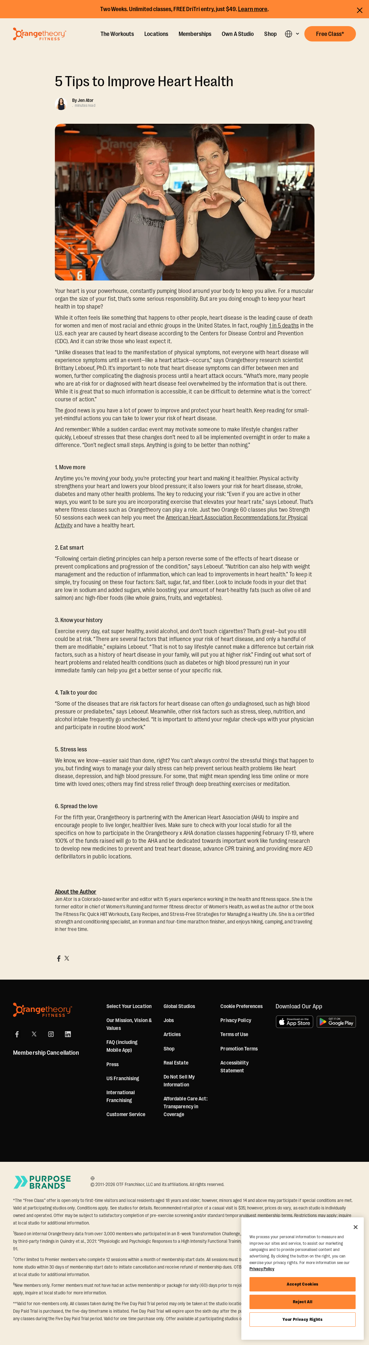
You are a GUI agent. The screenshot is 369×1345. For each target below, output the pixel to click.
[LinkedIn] (68, 1034)
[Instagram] (51, 1034)
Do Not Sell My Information (179, 1081)
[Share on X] (67, 958)
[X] (34, 1034)
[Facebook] (17, 1034)
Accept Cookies (302, 1284)
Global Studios (179, 1006)
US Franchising (122, 1078)
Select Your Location (129, 1006)
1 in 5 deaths (284, 325)
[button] (291, 34)
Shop (270, 34)
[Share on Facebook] (59, 958)
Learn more (253, 9)
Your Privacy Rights (302, 1319)
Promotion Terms (239, 1049)
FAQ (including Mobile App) (121, 1046)
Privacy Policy (235, 1020)
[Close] (355, 1227)
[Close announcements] (359, 9)
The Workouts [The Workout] (117, 34)
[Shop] (169, 1049)
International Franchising (120, 1096)
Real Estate (176, 1063)
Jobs (169, 1020)
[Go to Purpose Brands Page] (42, 1182)
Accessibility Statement (234, 1067)
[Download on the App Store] (294, 1022)
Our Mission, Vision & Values (129, 1024)
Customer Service (126, 1114)
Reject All (303, 1301)
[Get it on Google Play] (336, 1022)
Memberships (195, 34)
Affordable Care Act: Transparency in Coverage (186, 1106)
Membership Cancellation (46, 1052)
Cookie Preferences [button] (241, 1006)
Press (112, 1064)
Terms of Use (234, 1034)
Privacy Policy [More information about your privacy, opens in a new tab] (261, 1268)
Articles (172, 1034)
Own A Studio (238, 34)
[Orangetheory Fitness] (42, 1009)
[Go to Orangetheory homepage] (39, 33)
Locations (156, 34)
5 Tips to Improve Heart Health (144, 81)
